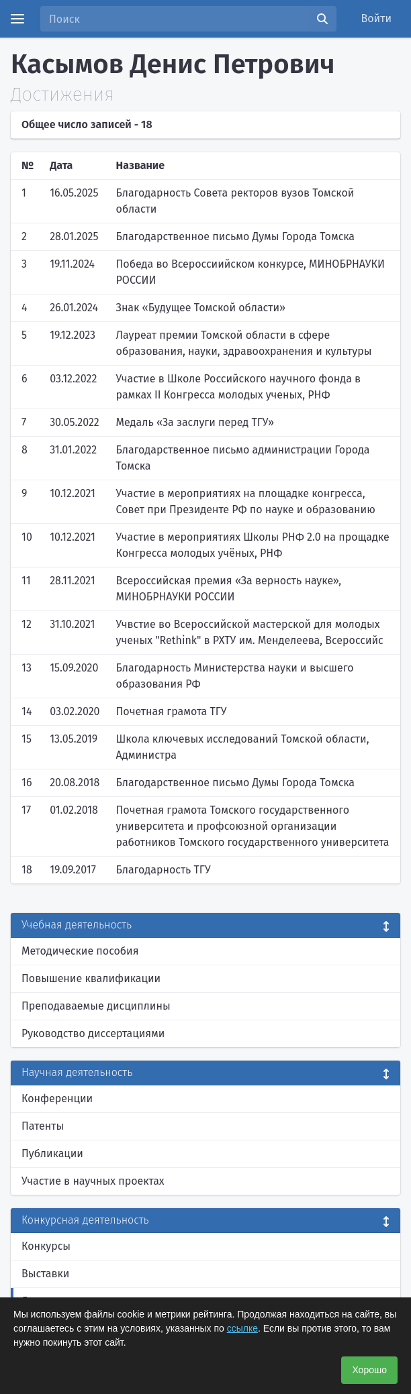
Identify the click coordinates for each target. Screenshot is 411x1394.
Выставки (45, 1273)
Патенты (42, 1126)
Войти (376, 18)
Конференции (57, 1098)
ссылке (242, 1328)
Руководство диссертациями (93, 1033)
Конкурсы (46, 1246)
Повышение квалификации (91, 978)
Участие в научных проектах (93, 1181)
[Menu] (17, 19)
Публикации (52, 1153)
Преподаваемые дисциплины (96, 1006)
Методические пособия (80, 951)
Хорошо (369, 1369)
